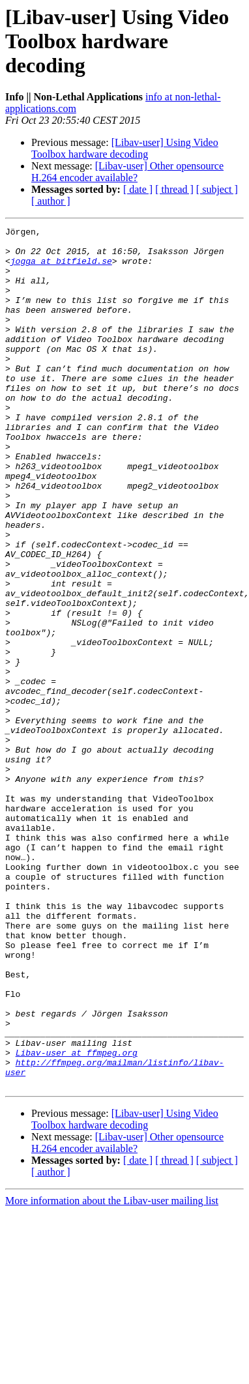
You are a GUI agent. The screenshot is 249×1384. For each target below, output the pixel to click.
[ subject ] (217, 189)
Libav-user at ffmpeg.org (77, 1218)
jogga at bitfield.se (61, 268)
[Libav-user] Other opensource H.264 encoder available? (127, 171)
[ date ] (138, 189)
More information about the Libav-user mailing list (111, 1372)
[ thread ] (174, 189)
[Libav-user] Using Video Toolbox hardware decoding (124, 148)
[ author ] (50, 201)
